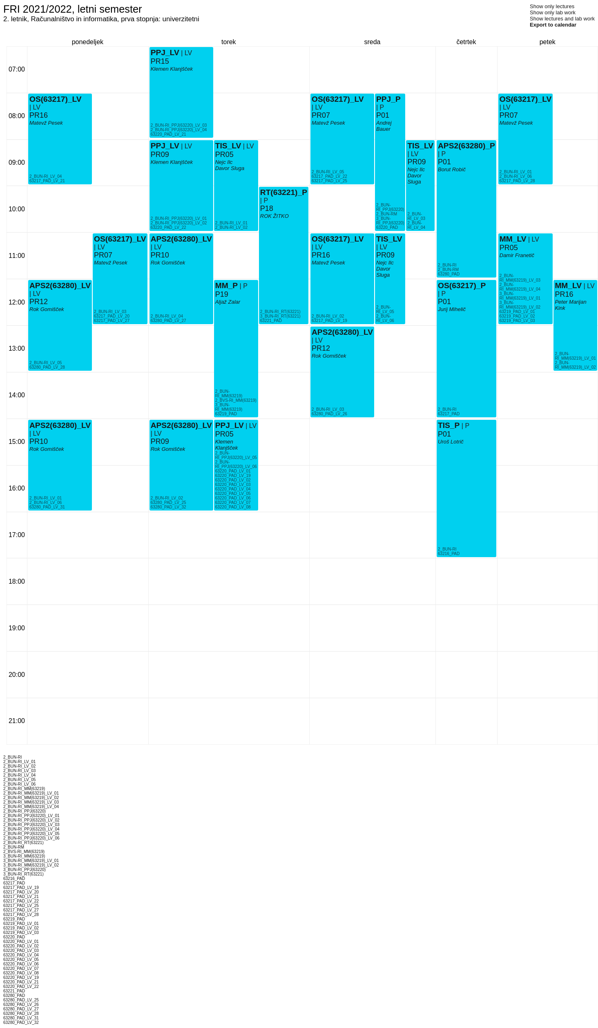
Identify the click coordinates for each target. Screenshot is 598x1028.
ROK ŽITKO (274, 216)
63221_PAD (271, 320)
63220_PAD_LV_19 (233, 475)
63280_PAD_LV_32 (168, 507)
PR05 (224, 434)
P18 (266, 208)
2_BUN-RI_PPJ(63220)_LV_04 (179, 130)
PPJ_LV (229, 425)
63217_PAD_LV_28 (517, 181)
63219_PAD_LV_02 (517, 316)
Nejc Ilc (224, 162)
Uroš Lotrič (451, 442)
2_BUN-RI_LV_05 (45, 363)
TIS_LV (228, 145)
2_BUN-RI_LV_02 (167, 498)
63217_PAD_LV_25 (329, 181)
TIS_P (449, 425)
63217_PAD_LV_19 (329, 320)
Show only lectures (552, 6)
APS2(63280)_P (466, 145)
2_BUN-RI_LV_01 (45, 498)
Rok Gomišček (46, 309)
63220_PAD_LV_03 (233, 484)
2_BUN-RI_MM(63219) (229, 393)
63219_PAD (226, 414)
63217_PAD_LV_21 (47, 181)
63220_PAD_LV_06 (233, 498)
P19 (221, 294)
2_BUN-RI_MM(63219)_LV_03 (520, 277)
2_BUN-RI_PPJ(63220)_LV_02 (179, 223)
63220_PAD (387, 227)
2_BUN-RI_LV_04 (45, 176)
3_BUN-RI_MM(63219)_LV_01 (520, 295)
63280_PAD (449, 274)
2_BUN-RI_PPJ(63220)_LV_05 (236, 455)
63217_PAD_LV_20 (111, 316)
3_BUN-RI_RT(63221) (280, 316)
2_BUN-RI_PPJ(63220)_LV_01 (179, 218)
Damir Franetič (517, 255)
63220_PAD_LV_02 (233, 480)
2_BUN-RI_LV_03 (110, 311)
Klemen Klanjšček (226, 445)
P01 (382, 115)
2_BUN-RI (447, 265)
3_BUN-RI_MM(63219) (229, 407)
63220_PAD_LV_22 (168, 227)
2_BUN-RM (386, 214)
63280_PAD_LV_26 (329, 414)
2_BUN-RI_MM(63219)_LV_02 (575, 365)
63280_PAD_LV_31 (47, 507)
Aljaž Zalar (227, 302)
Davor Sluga (230, 168)
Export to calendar (553, 25)
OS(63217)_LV (55, 99)
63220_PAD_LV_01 (233, 471)
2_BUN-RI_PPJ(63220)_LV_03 (179, 125)
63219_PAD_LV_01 (517, 311)
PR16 (38, 115)
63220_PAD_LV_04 (233, 489)
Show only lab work (553, 12)
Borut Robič (452, 169)
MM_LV (513, 239)
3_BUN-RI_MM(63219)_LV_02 (520, 304)
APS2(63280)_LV (60, 285)
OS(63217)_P (462, 285)
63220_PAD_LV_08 (233, 507)
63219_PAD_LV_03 (517, 320)
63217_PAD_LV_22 (329, 176)
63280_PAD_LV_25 (168, 502)
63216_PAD (449, 553)
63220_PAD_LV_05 (233, 493)
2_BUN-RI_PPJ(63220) (390, 207)
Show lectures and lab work (562, 19)
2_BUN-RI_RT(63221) (280, 311)
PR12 (38, 302)
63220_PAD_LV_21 (168, 134)
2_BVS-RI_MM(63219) (236, 400)
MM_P (226, 285)
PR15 (160, 61)
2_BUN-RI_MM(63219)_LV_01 (575, 356)
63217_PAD (449, 414)
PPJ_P (388, 99)
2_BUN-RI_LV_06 (45, 502)
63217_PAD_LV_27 (111, 320)
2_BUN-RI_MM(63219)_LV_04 (520, 286)
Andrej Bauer (384, 126)
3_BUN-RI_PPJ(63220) (390, 220)
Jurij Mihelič (452, 309)
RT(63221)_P (283, 192)
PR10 (38, 441)
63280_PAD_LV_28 (47, 367)
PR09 (160, 441)
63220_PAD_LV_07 (233, 502)
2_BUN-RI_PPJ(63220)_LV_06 (236, 464)
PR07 (103, 255)
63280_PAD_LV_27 (168, 320)
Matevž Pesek (46, 123)
